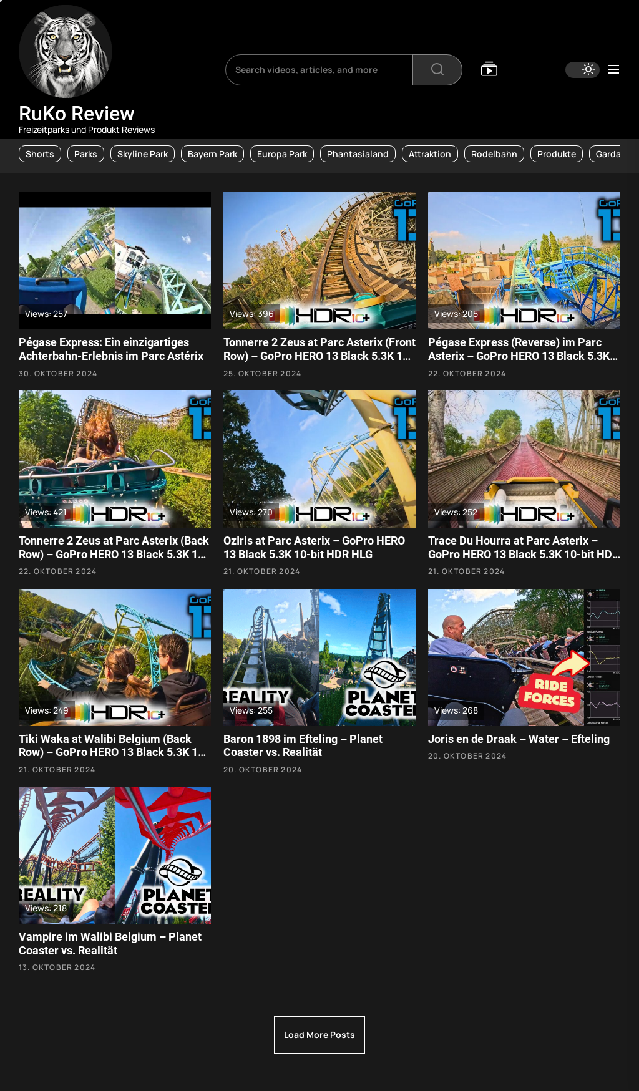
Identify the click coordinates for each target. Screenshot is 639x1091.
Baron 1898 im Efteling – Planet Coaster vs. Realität (303, 745)
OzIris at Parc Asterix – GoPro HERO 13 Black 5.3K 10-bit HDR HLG (314, 547)
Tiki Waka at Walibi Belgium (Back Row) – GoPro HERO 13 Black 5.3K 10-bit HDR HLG (113, 752)
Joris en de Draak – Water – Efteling (519, 738)
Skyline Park (142, 154)
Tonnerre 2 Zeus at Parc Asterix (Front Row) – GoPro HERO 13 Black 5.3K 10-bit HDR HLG (319, 356)
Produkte (556, 154)
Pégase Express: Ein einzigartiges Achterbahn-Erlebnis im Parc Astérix (111, 349)
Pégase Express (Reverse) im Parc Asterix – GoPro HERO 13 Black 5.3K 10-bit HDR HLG (519, 356)
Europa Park (282, 154)
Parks (85, 154)
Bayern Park (212, 154)
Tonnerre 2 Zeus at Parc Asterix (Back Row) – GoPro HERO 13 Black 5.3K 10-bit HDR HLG (114, 554)
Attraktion (430, 154)
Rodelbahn (494, 154)
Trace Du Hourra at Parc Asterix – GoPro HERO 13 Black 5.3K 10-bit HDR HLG (523, 554)
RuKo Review (77, 113)
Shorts (40, 154)
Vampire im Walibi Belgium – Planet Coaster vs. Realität (110, 943)
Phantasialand (358, 154)
